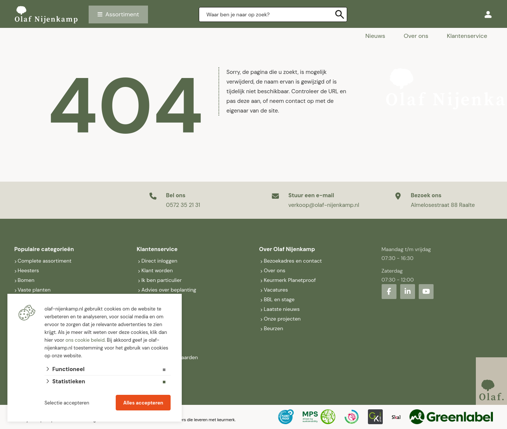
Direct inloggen (159, 260)
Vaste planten (34, 289)
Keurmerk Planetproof (290, 280)
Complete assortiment (45, 260)
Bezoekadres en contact (293, 260)
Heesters (28, 270)
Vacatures (276, 289)
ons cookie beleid (85, 340)
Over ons (416, 36)
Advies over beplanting (168, 289)
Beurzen (273, 328)
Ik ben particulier (161, 280)
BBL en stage (279, 299)
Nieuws (375, 36)
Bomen (26, 280)
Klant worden (157, 270)
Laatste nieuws (282, 309)
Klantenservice (467, 36)
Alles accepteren (143, 403)
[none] (339, 14)
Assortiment (122, 14)
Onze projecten (282, 318)
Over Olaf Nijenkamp (287, 249)
